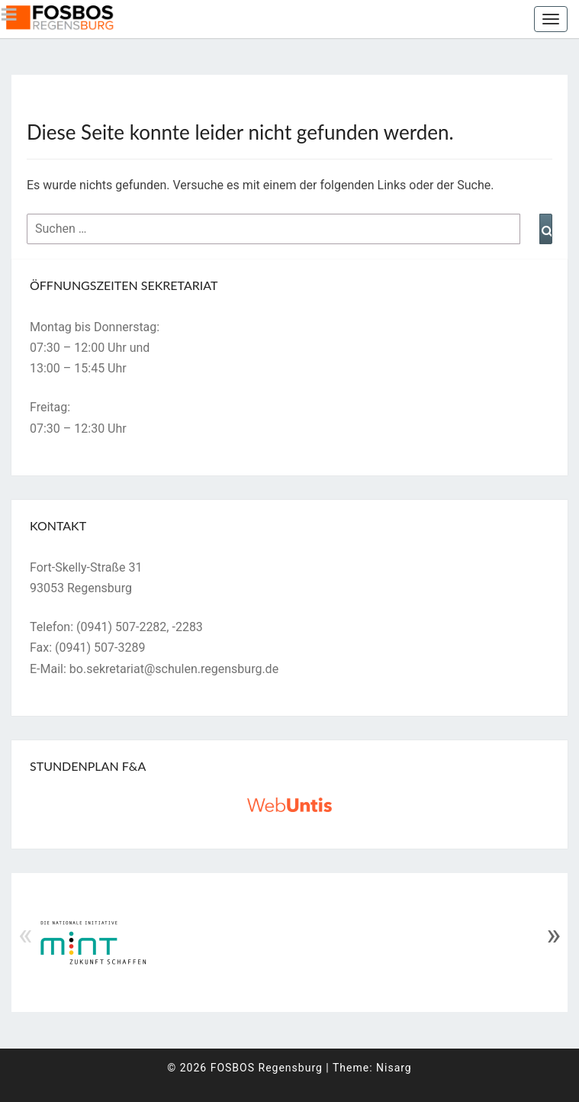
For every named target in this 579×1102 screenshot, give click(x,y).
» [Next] (553, 935)
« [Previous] (25, 935)
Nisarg (394, 1068)
